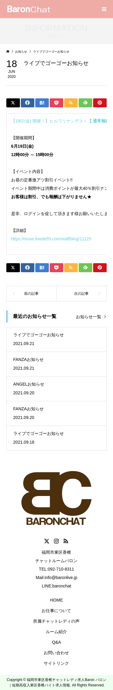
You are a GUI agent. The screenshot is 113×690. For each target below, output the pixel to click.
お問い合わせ (56, 652)
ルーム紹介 (56, 631)
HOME (56, 600)
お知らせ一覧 (88, 316)
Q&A (56, 642)
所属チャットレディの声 (56, 621)
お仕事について (56, 610)
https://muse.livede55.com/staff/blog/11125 (51, 238)
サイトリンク (56, 663)
